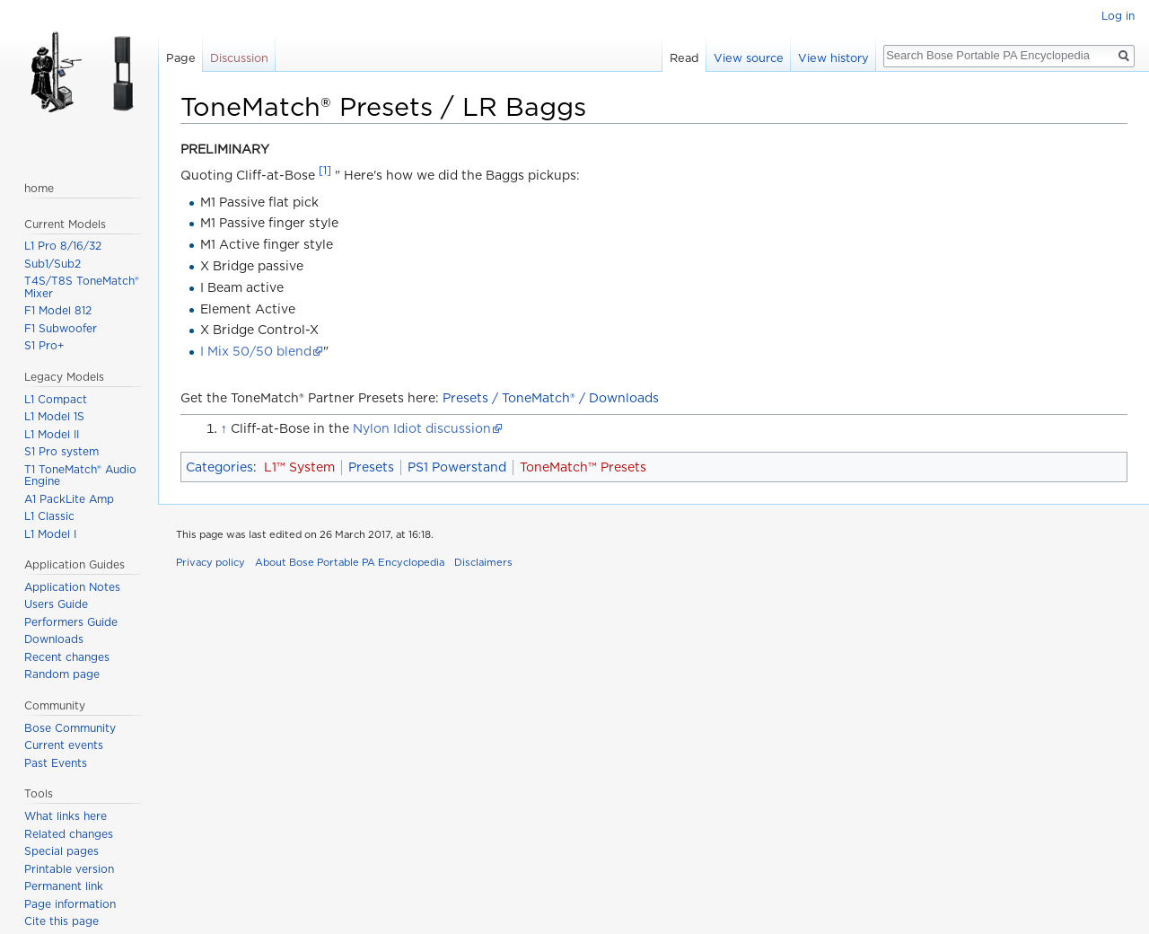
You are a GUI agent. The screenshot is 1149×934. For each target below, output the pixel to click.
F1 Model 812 (58, 310)
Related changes (68, 834)
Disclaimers (483, 562)
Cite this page (61, 921)
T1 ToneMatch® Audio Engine (80, 476)
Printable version (69, 869)
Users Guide (56, 604)
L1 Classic (49, 516)
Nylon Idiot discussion (422, 428)
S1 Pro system (61, 451)
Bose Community (70, 728)
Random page (62, 674)
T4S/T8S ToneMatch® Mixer (81, 287)
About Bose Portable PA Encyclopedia (349, 562)
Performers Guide (71, 622)
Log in (1118, 15)
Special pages (61, 851)
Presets (371, 467)
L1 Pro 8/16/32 (62, 245)
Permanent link (63, 886)
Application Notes (72, 587)
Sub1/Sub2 (52, 263)
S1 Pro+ (44, 345)
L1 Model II (51, 434)
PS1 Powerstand (457, 467)
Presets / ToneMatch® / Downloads (551, 398)
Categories (219, 467)
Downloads (53, 639)
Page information (70, 904)
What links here (65, 816)
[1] (325, 171)
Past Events (55, 763)
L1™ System (299, 467)
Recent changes (67, 657)
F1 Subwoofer (60, 328)
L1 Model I (50, 534)
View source (749, 58)
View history (833, 58)
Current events (63, 745)
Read (684, 58)
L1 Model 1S (54, 416)
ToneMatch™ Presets (583, 467)
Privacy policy (210, 562)
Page (181, 58)
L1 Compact (55, 399)
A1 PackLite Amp (69, 499)
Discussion (239, 58)
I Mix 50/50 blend (255, 351)
